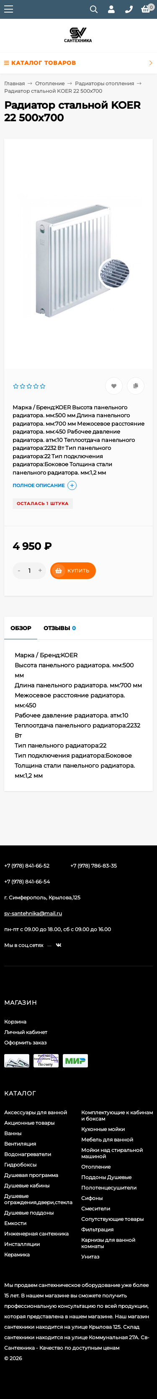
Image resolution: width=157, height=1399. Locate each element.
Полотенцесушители (108, 1188)
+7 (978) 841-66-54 (27, 881)
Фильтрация (97, 1229)
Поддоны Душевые (106, 1177)
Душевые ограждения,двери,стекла (38, 1199)
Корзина (15, 1022)
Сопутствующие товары (112, 1219)
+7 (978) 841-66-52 (26, 866)
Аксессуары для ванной (35, 1112)
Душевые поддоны (29, 1213)
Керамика (17, 1254)
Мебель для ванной (107, 1139)
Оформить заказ (25, 1042)
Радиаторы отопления (104, 83)
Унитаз (90, 1256)
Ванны (12, 1133)
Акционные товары (29, 1123)
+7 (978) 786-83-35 (93, 866)
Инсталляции (22, 1244)
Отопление (49, 83)
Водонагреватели (27, 1154)
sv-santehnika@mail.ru (33, 913)
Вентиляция (20, 1144)
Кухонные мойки (103, 1129)
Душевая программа (31, 1175)
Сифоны (92, 1198)
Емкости (15, 1223)
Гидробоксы (20, 1165)
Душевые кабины (26, 1185)
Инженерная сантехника (36, 1234)
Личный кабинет (25, 1032)
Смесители (95, 1208)
